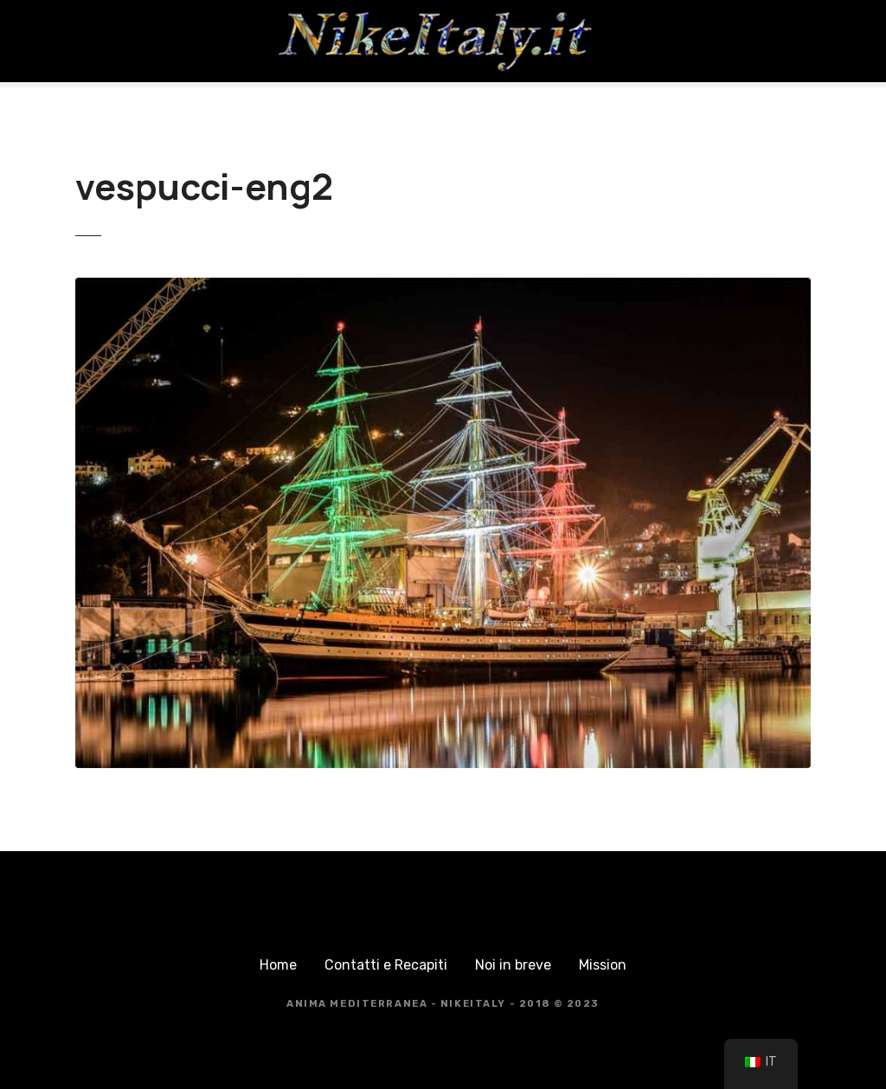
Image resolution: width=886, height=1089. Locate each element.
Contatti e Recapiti (385, 965)
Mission (602, 965)
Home (278, 965)
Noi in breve (513, 965)
